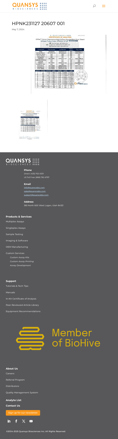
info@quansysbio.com (34, 187)
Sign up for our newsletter (23, 412)
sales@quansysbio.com (35, 191)
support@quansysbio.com (36, 195)
